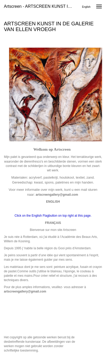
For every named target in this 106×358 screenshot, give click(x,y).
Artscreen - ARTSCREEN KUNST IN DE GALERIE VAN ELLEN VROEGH (40, 6)
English (86, 6)
